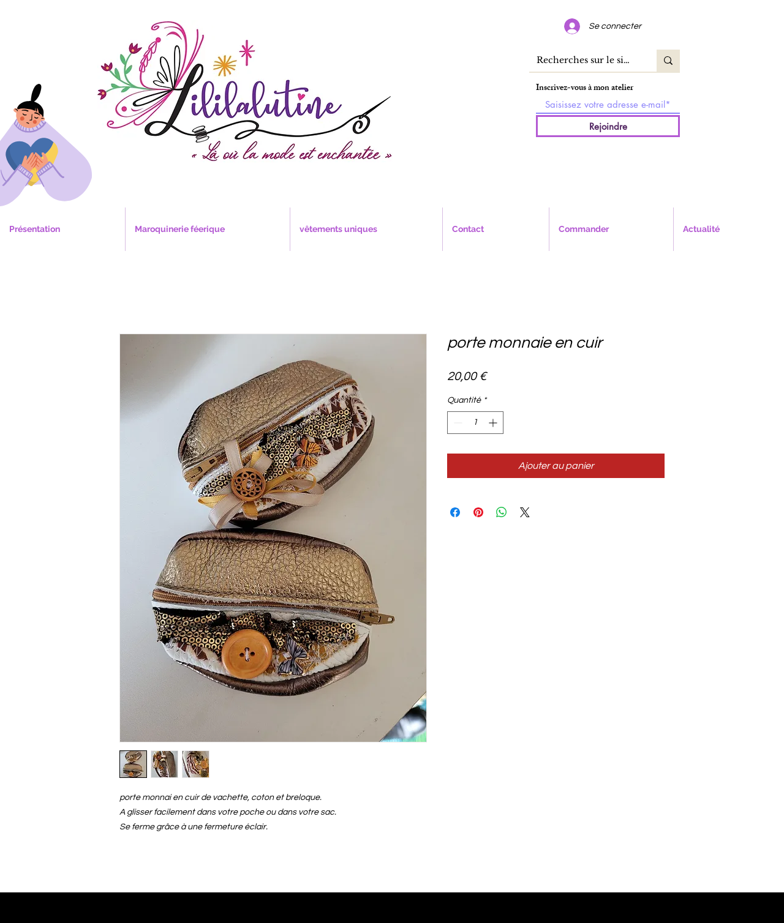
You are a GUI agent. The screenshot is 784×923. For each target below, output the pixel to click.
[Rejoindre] (608, 126)
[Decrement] (456, 422)
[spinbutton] (475, 422)
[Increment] (494, 422)
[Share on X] (525, 512)
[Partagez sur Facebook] (455, 512)
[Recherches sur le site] (584, 61)
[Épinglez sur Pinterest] (478, 512)
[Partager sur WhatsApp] (501, 512)
